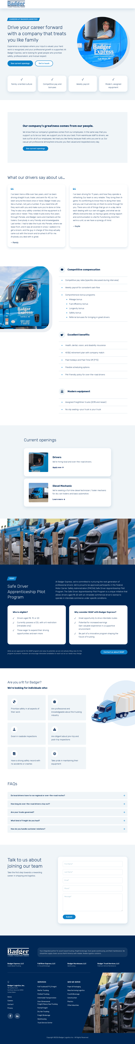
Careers (84, 5)
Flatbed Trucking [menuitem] (43, 996)
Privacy (10, 1010)
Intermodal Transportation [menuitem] (47, 1000)
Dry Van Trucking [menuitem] (43, 1013)
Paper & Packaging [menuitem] (74, 989)
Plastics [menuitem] (70, 1003)
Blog (105, 5)
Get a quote (119, 5)
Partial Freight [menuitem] (43, 1010)
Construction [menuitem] (72, 1000)
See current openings (20, 65)
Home (10, 999)
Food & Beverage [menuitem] (73, 996)
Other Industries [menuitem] (73, 1007)
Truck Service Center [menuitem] (45, 1025)
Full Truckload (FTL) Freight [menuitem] (47, 989)
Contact (95, 5)
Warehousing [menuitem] (42, 1021)
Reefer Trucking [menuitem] (43, 992)
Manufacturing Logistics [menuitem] (76, 992)
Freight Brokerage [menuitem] (44, 1017)
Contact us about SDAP (114, 654)
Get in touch (44, 65)
